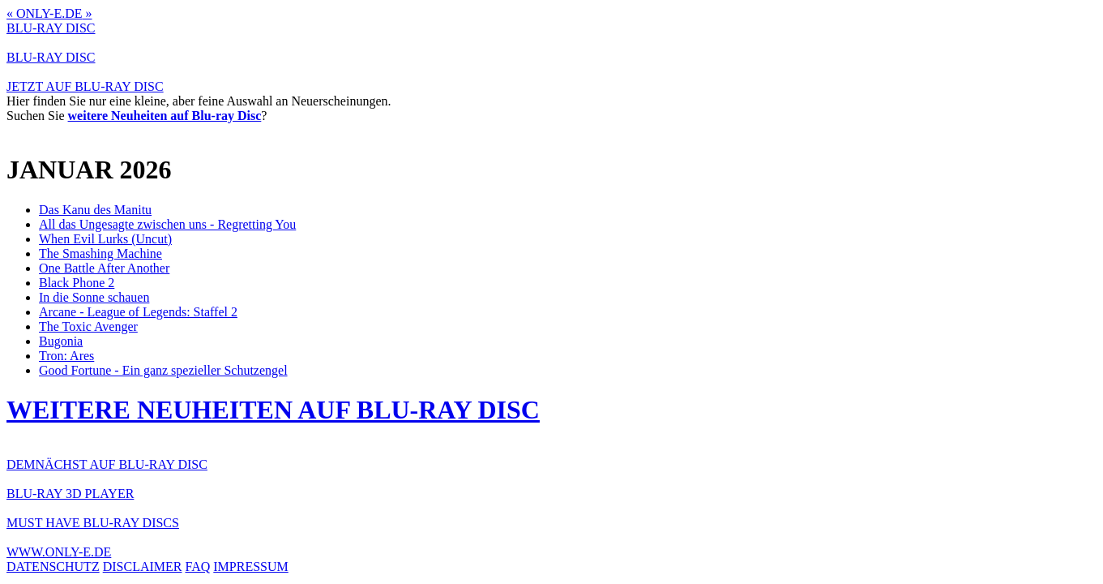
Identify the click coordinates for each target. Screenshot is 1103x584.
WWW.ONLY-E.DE (58, 552)
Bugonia (61, 341)
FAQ (197, 566)
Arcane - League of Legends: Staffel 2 (138, 312)
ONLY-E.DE (49, 13)
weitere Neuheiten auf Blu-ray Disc (165, 115)
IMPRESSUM (250, 566)
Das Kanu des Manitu (95, 210)
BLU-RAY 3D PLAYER (70, 493)
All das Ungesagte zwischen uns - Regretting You (167, 224)
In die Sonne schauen (94, 297)
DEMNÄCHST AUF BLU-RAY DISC (106, 464)
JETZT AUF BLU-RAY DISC (85, 86)
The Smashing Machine (100, 253)
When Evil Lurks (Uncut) (105, 239)
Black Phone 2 (76, 283)
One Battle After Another (104, 268)
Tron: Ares (66, 356)
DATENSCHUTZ (53, 566)
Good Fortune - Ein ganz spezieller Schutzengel (163, 370)
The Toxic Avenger (88, 326)
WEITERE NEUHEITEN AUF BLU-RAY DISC (273, 409)
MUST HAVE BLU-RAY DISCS (92, 523)
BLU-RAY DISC (51, 28)
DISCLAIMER (142, 566)
